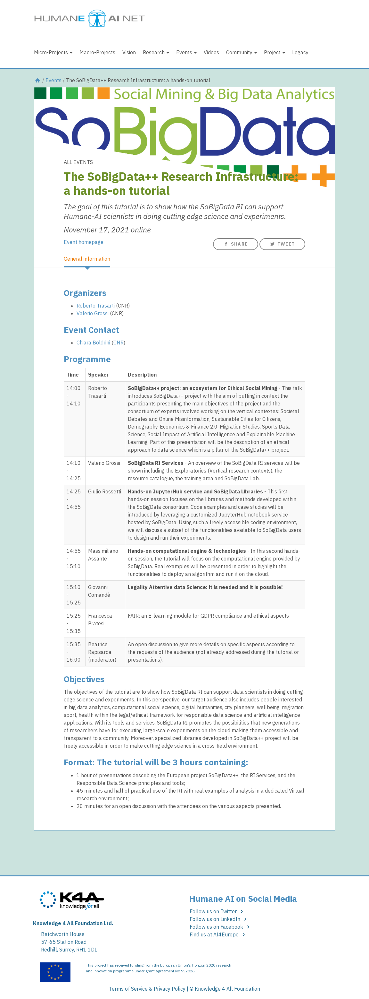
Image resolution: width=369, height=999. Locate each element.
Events (186, 52)
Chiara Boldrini (93, 342)
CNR (118, 342)
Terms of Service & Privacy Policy (147, 989)
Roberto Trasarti (96, 305)
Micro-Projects (53, 52)
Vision (129, 52)
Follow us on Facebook (220, 927)
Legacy (300, 52)
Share (235, 244)
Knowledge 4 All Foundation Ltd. (73, 923)
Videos (211, 52)
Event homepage (83, 242)
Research (156, 52)
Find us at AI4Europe (218, 934)
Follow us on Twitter (217, 911)
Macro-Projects (97, 52)
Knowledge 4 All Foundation (227, 989)
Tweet (282, 244)
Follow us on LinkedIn (219, 919)
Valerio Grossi (93, 313)
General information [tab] (87, 259)
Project (274, 52)
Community (241, 52)
